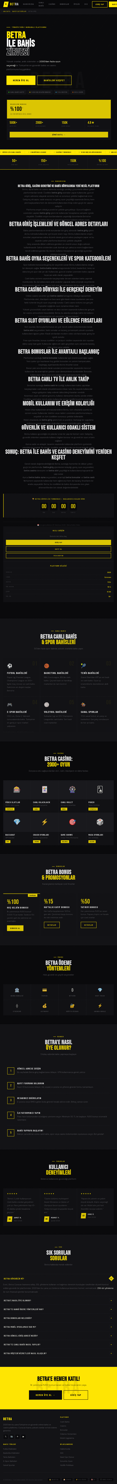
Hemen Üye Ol (21, 80)
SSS (86, 4)
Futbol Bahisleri (9, 1449)
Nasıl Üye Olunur (67, 1457)
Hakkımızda (28, 4)
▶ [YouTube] (23, 1436)
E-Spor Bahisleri (10, 1461)
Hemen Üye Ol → (45, 1394)
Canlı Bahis (41, 4)
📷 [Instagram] (11, 1436)
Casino (52, 4)
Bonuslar (64, 4)
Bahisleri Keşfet (54, 80)
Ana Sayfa (6, 11)
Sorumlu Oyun (66, 1461)
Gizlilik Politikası (66, 1465)
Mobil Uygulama (67, 1438)
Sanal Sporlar (9, 1465)
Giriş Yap (100, 4)
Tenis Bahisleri (9, 1457)
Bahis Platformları (19, 11)
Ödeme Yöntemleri (68, 1434)
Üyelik (77, 4)
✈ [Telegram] (17, 1436)
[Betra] (11, 4)
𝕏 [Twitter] (5, 1436)
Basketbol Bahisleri (11, 1453)
